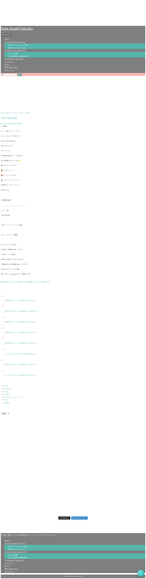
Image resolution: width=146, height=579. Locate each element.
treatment (7, 388)
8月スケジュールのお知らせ (37, 282)
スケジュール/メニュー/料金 (18, 45)
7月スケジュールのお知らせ (13, 282)
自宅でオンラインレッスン (17, 48)
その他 (6, 394)
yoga (6, 112)
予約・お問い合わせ (11, 67)
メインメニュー (5, 35)
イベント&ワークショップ (17, 112)
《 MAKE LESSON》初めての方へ (15, 50)
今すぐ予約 (140, 573)
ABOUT (6, 39)
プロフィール (8, 62)
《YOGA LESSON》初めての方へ (15, 42)
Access (6, 64)
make (2, 112)
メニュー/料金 (13, 53)
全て (28, 112)
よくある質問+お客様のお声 (17, 56)
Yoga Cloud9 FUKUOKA (15, 123)
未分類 (6, 402)
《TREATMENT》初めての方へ (14, 59)
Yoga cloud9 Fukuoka (17, 28)
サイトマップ (8, 70)
